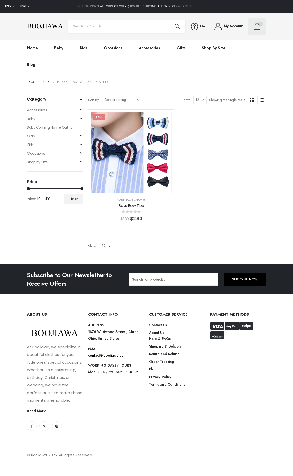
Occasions (113, 48)
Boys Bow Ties (131, 205)
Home (32, 48)
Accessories (149, 48)
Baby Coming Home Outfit (49, 127)
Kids (83, 48)
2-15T (120, 201)
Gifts (181, 48)
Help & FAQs (160, 338)
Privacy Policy (160, 376)
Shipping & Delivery (165, 346)
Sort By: (93, 100)
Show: (186, 100)
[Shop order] (122, 100)
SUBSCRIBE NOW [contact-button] (244, 279)
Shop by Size (213, 48)
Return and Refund (164, 353)
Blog (31, 64)
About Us (156, 332)
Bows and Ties (135, 201)
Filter (73, 199)
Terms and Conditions (167, 384)
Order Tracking (161, 361)
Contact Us (158, 324)
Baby (58, 48)
